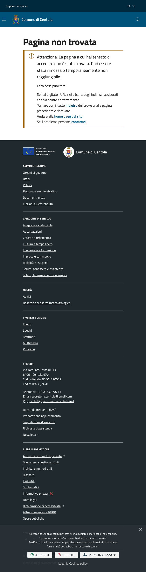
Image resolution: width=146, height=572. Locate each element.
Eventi (27, 324)
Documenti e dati (34, 197)
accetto (41, 554)
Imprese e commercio (37, 256)
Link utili (29, 481)
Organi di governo (34, 172)
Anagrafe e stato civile (37, 225)
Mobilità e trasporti (35, 262)
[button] (138, 19)
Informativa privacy (36, 493)
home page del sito (68, 116)
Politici (27, 185)
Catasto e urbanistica (37, 237)
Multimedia (30, 343)
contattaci (78, 121)
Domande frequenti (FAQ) (39, 409)
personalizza (101, 554)
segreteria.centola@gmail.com (52, 396)
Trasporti (29, 474)
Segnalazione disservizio (39, 422)
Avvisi (27, 296)
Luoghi (27, 330)
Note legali (30, 499)
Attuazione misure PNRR (39, 512)
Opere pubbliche (33, 518)
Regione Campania (16, 6)
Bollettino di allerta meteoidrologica (46, 302)
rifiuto (68, 554)
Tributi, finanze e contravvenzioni (45, 275)
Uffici (26, 178)
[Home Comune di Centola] (32, 19)
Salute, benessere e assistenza (43, 269)
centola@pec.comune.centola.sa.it (52, 401)
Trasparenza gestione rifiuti (41, 462)
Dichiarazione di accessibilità (43, 505)
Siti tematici (31, 487)
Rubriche (29, 349)
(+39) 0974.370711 (48, 391)
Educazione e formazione (39, 250)
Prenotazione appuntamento (42, 416)
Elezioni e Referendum (38, 203)
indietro (71, 105)
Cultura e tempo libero (37, 244)
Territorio (29, 336)
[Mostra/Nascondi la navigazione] (4, 19)
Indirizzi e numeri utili (37, 468)
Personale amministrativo (40, 191)
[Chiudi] (140, 529)
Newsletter (30, 434)
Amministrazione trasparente (44, 455)
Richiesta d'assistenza (37, 428)
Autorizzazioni (32, 231)
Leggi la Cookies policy (73, 563)
